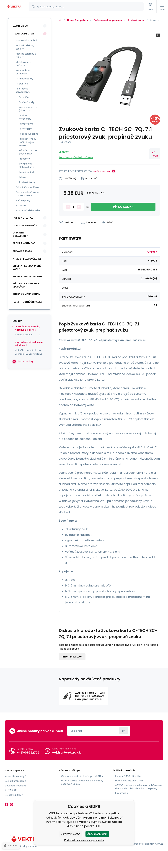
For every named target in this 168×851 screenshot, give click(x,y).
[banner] (14, 6)
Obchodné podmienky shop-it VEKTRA (82, 776)
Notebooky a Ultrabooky (23, 72)
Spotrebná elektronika (28, 210)
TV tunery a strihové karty (26, 165)
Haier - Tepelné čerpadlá (27, 301)
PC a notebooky (24, 78)
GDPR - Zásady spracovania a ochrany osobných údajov (82, 782)
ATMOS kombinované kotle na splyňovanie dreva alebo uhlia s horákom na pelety (138, 787)
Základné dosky (27, 172)
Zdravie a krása (22, 251)
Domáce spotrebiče (25, 225)
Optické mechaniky (25, 117)
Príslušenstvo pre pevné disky (28, 152)
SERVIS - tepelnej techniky (28, 276)
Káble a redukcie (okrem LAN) (28, 109)
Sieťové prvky (23, 200)
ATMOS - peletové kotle (27, 258)
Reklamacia (121, 793)
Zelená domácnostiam (26, 294)
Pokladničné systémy (27, 187)
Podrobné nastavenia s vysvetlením (84, 840)
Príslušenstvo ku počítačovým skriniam (27, 142)
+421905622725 (28, 752)
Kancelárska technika (27, 40)
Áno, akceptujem (97, 834)
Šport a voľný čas (24, 243)
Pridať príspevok (72, 657)
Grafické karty (26, 102)
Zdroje (22, 177)
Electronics (20, 25)
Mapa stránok (30, 846)
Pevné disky (25, 128)
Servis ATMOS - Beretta (128, 776)
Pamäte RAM (26, 123)
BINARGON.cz (156, 843)
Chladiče (24, 97)
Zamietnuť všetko (70, 834)
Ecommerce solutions (137, 843)
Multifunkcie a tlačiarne (23, 63)
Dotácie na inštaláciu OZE (129, 780)
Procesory (24, 158)
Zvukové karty (136, 20)
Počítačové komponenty (108, 20)
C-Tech (155, 153)
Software (21, 205)
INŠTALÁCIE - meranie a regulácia (26, 285)
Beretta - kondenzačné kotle (27, 267)
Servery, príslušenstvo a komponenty (27, 194)
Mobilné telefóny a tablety (26, 47)
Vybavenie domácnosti (20, 234)
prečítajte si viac (102, 171)
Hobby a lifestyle (23, 217)
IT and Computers (77, 20)
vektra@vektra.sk (66, 752)
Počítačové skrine (28, 133)
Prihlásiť (123, 730)
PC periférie (22, 83)
